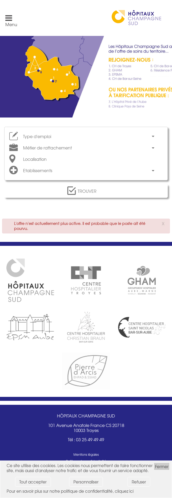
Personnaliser (86, 482)
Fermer (162, 466)
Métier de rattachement (47, 147)
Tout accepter (33, 482)
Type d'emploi (37, 136)
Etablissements (37, 170)
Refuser (139, 482)
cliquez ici (124, 491)
